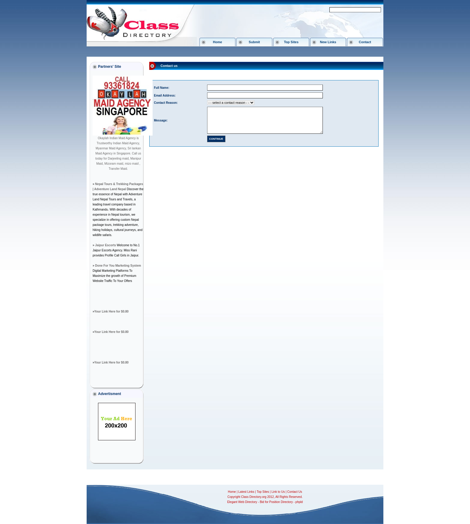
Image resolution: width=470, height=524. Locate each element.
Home (217, 42)
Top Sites (291, 42)
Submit (254, 42)
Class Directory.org (253, 497)
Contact (365, 42)
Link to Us (278, 491)
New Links (328, 42)
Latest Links (246, 491)
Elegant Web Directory (242, 502)
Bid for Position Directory (276, 502)
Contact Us (294, 491)
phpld (299, 502)
